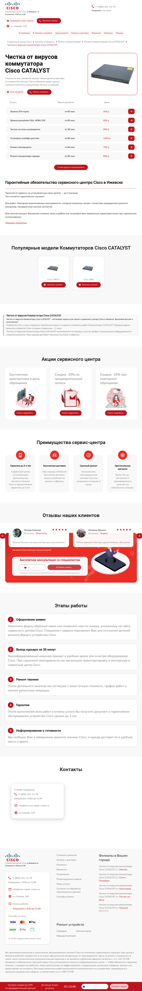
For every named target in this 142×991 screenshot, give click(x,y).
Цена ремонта (61, 33)
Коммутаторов (83, 931)
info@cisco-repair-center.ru (24, 889)
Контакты (108, 33)
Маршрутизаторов (66, 936)
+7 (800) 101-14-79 (105, 6)
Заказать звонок (48, 20)
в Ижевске (33, 12)
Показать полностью (16, 222)
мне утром (101, 10)
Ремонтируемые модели (69, 879)
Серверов (62, 931)
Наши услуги (63, 883)
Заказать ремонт (53, 284)
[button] (2, 536)
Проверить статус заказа (20, 20)
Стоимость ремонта (67, 855)
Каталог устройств (43, 33)
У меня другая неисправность (71, 167)
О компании (24, 33)
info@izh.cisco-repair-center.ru (31, 806)
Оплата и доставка (80, 33)
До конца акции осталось (49, 986)
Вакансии (96, 33)
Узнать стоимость (38, 92)
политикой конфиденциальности (69, 573)
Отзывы (119, 33)
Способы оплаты (65, 896)
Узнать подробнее (25, 413)
